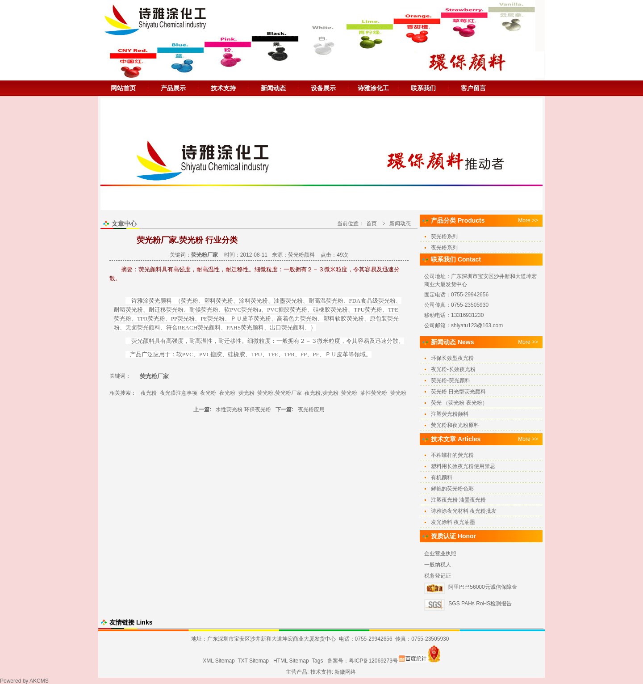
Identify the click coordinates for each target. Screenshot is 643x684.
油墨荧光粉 (288, 300)
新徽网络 (345, 672)
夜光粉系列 (444, 248)
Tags (317, 661)
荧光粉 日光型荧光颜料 (458, 391)
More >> (528, 220)
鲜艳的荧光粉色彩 (452, 489)
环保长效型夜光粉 (452, 358)
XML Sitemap (219, 661)
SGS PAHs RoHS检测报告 (480, 603)
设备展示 (323, 88)
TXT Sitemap (253, 661)
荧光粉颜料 (301, 255)
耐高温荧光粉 (326, 300)
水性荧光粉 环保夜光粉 (243, 409)
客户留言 (473, 88)
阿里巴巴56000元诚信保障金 (482, 587)
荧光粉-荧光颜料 (450, 380)
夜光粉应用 (311, 409)
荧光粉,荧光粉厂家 (279, 393)
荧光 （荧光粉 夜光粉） (459, 403)
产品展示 (173, 88)
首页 (371, 223)
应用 (159, 354)
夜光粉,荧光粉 (321, 393)
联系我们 (423, 88)
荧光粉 (189, 300)
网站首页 (123, 88)
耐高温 (198, 341)
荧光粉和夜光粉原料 (455, 425)
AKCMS (39, 681)
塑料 (210, 300)
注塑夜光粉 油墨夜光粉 (458, 500)
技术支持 (223, 88)
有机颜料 (441, 477)
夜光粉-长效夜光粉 (453, 369)
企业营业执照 (440, 553)
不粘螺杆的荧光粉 (452, 455)
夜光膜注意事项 (178, 393)
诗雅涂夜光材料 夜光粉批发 (464, 511)
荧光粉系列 (444, 236)
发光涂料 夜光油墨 (453, 522)
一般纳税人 (437, 565)
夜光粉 (149, 393)
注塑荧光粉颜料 (449, 414)
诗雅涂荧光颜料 (151, 300)
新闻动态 (273, 88)
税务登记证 (437, 576)
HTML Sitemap (291, 661)
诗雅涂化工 (373, 88)
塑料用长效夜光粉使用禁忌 (463, 466)
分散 (392, 341)
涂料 (245, 300)
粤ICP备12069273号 (373, 661)
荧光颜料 (148, 327)
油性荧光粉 (373, 393)
